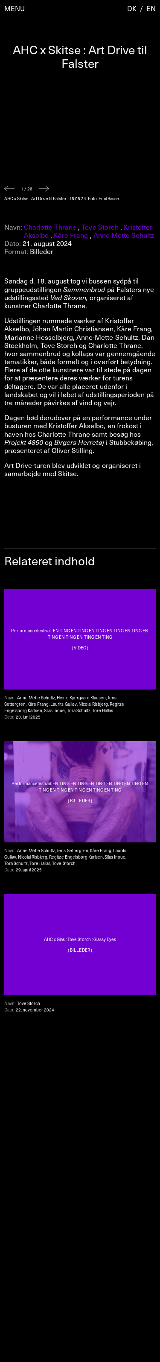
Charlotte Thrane (50, 227)
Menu (14, 8)
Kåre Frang (71, 235)
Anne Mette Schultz (123, 235)
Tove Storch (99, 227)
